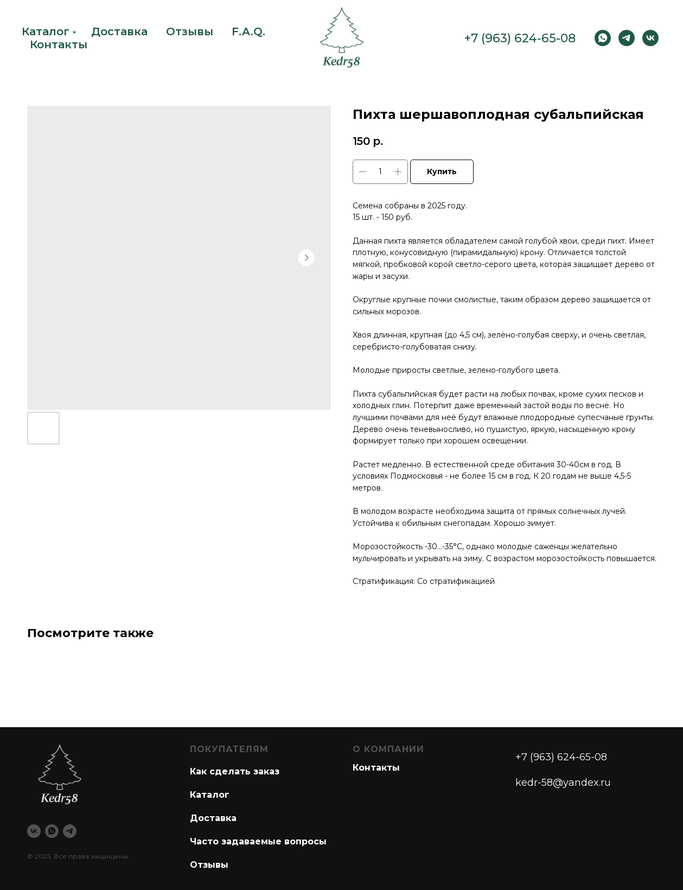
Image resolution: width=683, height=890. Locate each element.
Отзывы (189, 31)
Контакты (58, 44)
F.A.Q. (248, 31)
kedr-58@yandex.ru (563, 783)
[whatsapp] (52, 831)
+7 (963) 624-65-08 (520, 38)
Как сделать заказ (234, 771)
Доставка (119, 31)
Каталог (45, 31)
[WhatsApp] (603, 38)
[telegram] (69, 831)
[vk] (650, 38)
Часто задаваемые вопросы (258, 841)
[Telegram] (626, 38)
